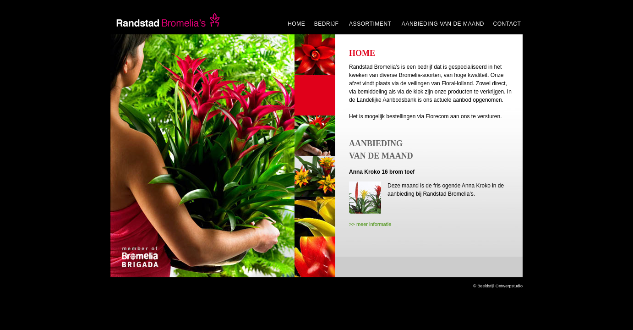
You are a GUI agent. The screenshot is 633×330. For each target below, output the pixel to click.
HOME (296, 24)
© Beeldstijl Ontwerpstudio (498, 286)
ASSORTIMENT (371, 24)
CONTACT (507, 24)
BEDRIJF (327, 24)
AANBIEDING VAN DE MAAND (443, 24)
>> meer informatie (370, 224)
